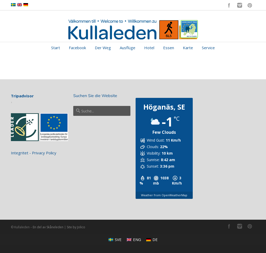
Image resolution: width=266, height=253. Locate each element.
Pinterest (250, 5)
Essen (168, 47)
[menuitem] (115, 239)
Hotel (149, 47)
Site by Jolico (76, 227)
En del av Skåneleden (48, 227)
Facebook (229, 5)
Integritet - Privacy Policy (33, 152)
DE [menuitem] (155, 239)
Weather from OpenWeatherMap (164, 195)
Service (208, 47)
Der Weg (103, 47)
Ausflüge (127, 47)
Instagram (239, 5)
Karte (188, 47)
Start (55, 47)
